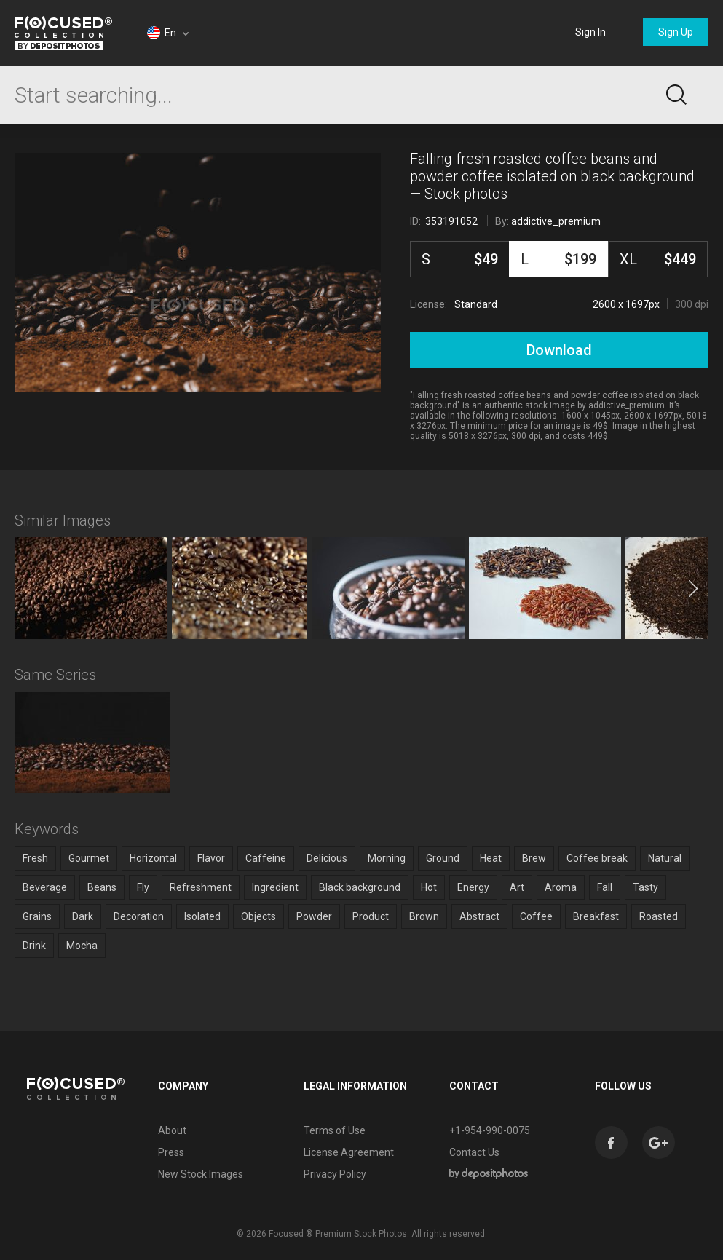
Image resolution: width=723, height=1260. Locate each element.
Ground (442, 858)
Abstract (479, 916)
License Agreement (349, 1152)
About (172, 1130)
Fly (143, 887)
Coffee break (597, 858)
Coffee (536, 916)
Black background (359, 887)
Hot (429, 887)
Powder (314, 916)
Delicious (327, 858)
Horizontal (153, 858)
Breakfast (596, 916)
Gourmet (88, 858)
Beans (101, 887)
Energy (473, 887)
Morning (387, 858)
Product (370, 916)
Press (171, 1152)
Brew (534, 858)
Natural (664, 858)
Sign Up (675, 32)
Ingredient (275, 887)
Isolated (202, 916)
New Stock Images (200, 1174)
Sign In (590, 32)
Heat (491, 858)
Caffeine (265, 858)
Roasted (658, 916)
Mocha (82, 945)
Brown (424, 916)
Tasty (645, 887)
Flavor (211, 858)
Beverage (45, 887)
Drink (34, 945)
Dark (82, 916)
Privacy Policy (335, 1174)
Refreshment (201, 887)
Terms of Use (335, 1130)
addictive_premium (556, 221)
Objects (258, 916)
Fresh (35, 858)
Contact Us (474, 1152)
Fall (604, 887)
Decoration (139, 916)
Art (517, 887)
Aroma (561, 887)
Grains (37, 916)
